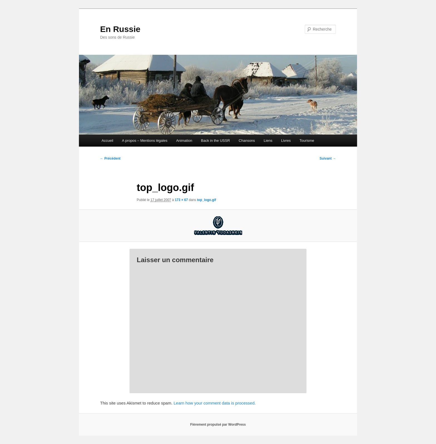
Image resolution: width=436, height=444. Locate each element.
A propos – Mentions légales (144, 140)
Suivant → (327, 158)
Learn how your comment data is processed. (215, 403)
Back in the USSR (215, 140)
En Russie (120, 29)
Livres (286, 140)
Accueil (107, 140)
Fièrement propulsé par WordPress (218, 424)
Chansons (247, 140)
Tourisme (306, 140)
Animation (184, 140)
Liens (268, 140)
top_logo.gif (206, 200)
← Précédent (110, 158)
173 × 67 (181, 200)
